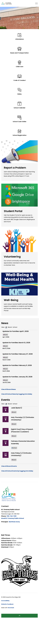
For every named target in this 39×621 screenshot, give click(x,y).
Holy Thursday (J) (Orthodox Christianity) (22, 418)
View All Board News (8, 389)
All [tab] (6, 327)
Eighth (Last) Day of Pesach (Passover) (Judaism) (22, 430)
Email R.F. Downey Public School (12, 518)
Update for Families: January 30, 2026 (17, 377)
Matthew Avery (14, 522)
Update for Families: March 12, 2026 (16, 343)
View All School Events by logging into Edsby (17, 471)
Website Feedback (7, 604)
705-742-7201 (11, 516)
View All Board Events (9, 466)
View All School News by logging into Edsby (16, 394)
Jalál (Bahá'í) (16, 408)
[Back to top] (19, 616)
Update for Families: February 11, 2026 (17, 365)
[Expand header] (36, 3)
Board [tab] (10, 327)
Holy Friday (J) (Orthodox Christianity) (21, 454)
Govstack (11, 608)
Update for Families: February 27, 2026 (18, 354)
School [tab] (15, 327)
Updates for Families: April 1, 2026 (16, 331)
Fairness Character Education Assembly (23, 442)
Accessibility (5, 601)
